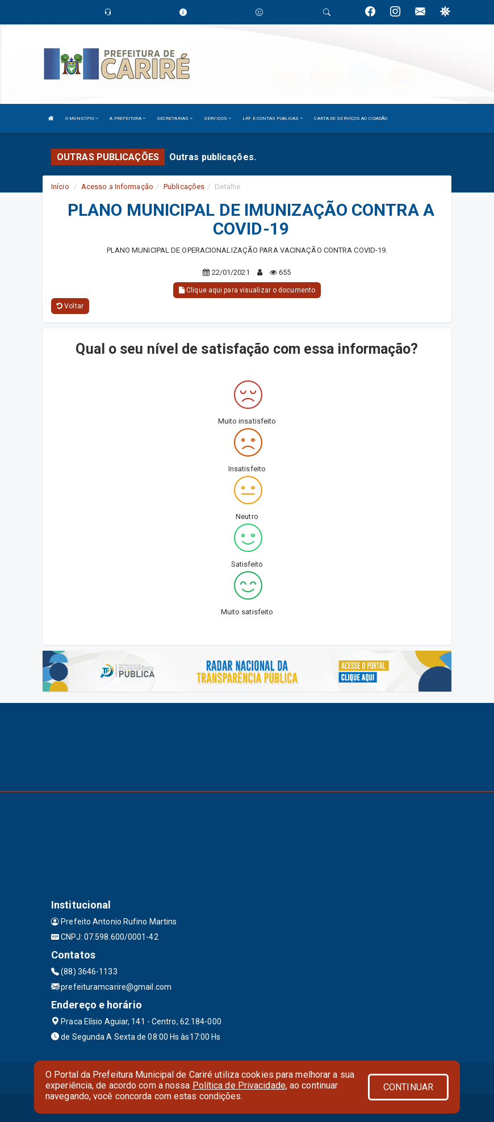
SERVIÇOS (217, 118)
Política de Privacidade (239, 1085)
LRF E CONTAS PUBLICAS (272, 118)
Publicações (184, 186)
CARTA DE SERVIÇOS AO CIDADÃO (350, 118)
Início (60, 186)
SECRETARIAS (174, 118)
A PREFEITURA (127, 118)
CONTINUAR (408, 1087)
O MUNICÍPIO (81, 118)
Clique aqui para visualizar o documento (247, 290)
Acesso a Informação (117, 186)
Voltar (70, 306)
